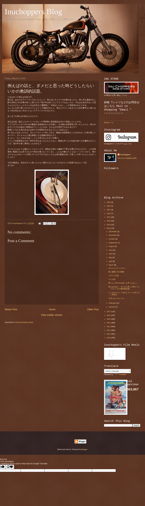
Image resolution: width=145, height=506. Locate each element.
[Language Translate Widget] (117, 371)
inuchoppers (125, 155)
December (113, 232)
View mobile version (51, 315)
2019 (109, 225)
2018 (109, 228)
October (112, 239)
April (111, 261)
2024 (109, 206)
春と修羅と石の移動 (116, 272)
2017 (109, 312)
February (112, 303)
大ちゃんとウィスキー (117, 268)
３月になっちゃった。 (117, 298)
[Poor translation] (10, 467)
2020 (109, 221)
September (113, 243)
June (111, 254)
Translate (120, 374)
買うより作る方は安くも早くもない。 (123, 283)
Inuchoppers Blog (33, 11)
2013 (109, 326)
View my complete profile (127, 158)
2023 (109, 210)
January (112, 307)
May (111, 258)
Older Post (93, 309)
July (110, 250)
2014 (109, 323)
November (113, 235)
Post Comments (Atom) (24, 322)
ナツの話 (111, 279)
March (111, 265)
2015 (109, 319)
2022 (109, 213)
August (112, 246)
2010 (109, 338)
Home (52, 309)
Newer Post (11, 309)
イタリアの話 (113, 276)
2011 (109, 334)
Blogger (84, 449)
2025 (109, 202)
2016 (109, 315)
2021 (109, 217)
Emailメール (109, 123)
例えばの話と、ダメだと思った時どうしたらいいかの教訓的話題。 (124, 288)
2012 (109, 330)
